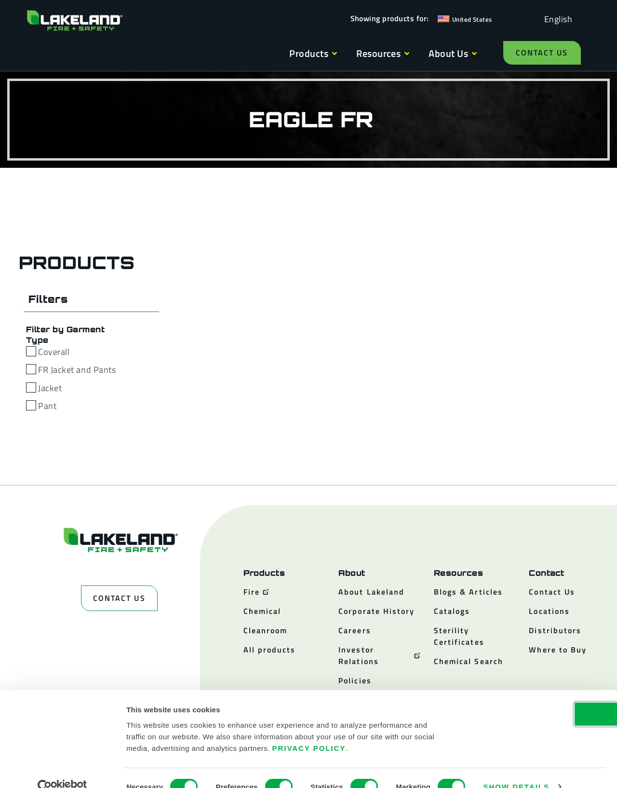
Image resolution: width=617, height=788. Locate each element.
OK (536, 696)
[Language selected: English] (555, 19)
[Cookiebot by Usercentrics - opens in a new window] (62, 769)
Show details (516, 769)
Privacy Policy (309, 730)
